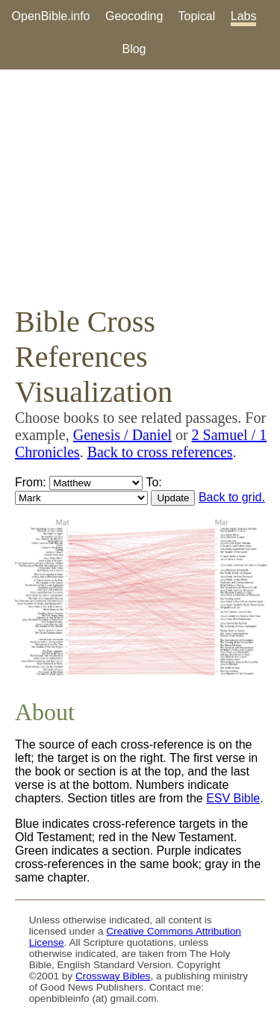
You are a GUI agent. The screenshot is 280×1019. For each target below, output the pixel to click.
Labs (244, 16)
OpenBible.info (51, 16)
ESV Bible (233, 798)
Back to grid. (232, 497)
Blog (134, 49)
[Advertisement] (140, 186)
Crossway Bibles (112, 976)
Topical (197, 16)
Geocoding (134, 16)
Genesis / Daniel (122, 435)
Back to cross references (160, 452)
